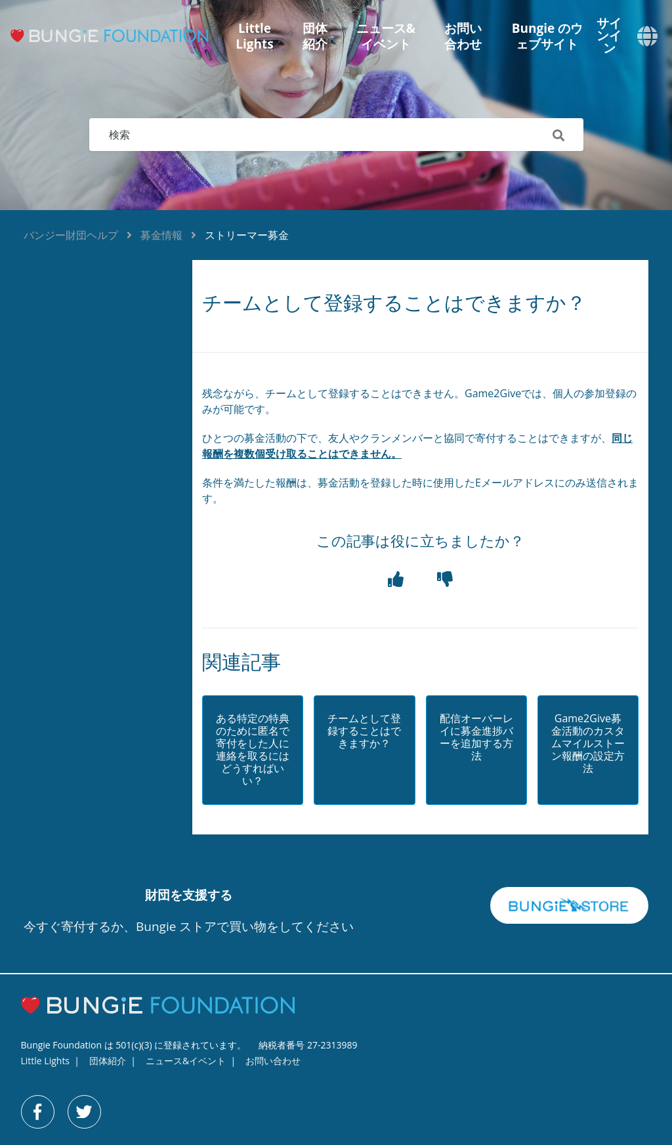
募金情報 (161, 235)
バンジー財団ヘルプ (71, 235)
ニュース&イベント (385, 36)
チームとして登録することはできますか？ (364, 731)
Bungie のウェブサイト (547, 36)
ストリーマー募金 (247, 235)
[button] (395, 579)
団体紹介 (315, 36)
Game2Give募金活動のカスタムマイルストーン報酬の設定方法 (588, 743)
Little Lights (254, 36)
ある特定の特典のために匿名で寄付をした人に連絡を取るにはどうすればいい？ (252, 750)
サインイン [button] (609, 35)
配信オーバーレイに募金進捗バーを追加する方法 (476, 737)
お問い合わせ (463, 36)
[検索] (336, 134)
